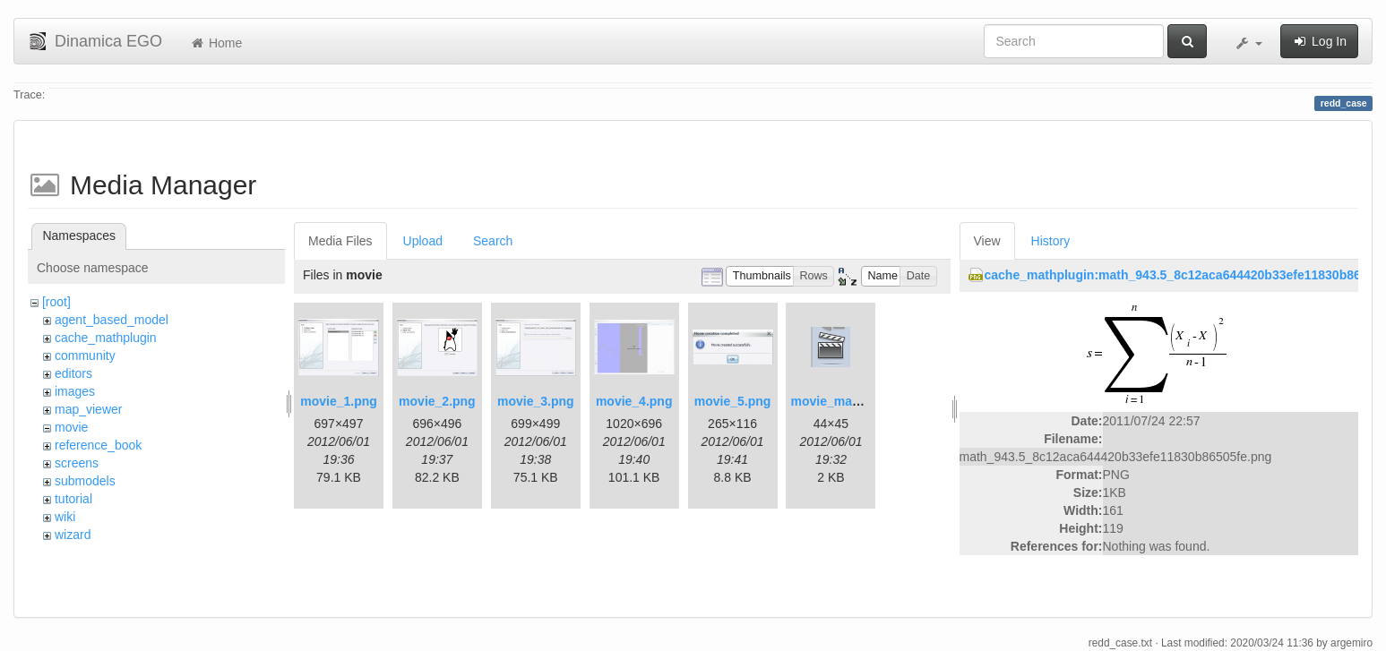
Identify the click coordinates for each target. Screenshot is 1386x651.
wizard (72, 534)
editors (73, 373)
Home (215, 43)
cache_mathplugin (106, 337)
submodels (85, 481)
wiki (65, 517)
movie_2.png (437, 401)
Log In (1319, 41)
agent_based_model (111, 320)
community (85, 355)
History (1051, 241)
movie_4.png (634, 401)
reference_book (98, 445)
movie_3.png (535, 401)
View (987, 241)
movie (71, 427)
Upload (423, 241)
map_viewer (88, 409)
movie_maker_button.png (866, 401)
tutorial (73, 499)
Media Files (340, 241)
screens (77, 463)
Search (492, 241)
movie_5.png (732, 401)
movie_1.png (338, 401)
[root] (56, 302)
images (75, 391)
